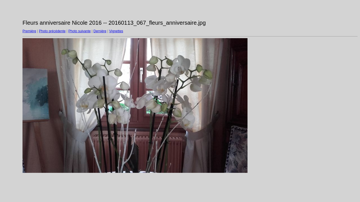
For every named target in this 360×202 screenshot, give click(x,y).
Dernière (99, 31)
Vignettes (116, 31)
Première (29, 31)
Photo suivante (79, 31)
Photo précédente (52, 31)
